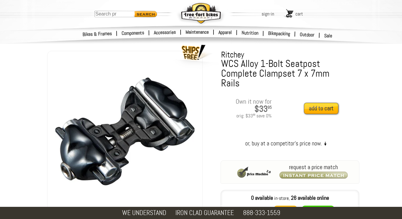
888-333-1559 (261, 212)
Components (133, 33)
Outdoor (307, 34)
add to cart (321, 108)
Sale (328, 36)
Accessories (165, 32)
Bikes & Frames (97, 34)
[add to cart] (322, 109)
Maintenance (197, 32)
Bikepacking (279, 33)
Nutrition (250, 33)
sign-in (268, 14)
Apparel (225, 32)
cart (299, 14)
